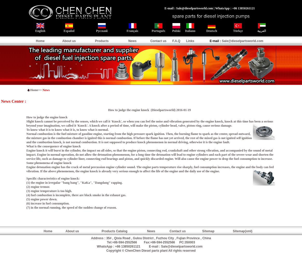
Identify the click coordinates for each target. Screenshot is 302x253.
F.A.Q (176, 41)
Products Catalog (114, 231)
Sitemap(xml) (242, 231)
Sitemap (208, 231)
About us (69, 41)
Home (40, 41)
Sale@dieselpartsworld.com (242, 41)
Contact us (158, 41)
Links (190, 41)
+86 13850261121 (127, 246)
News (132, 41)
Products (102, 41)
